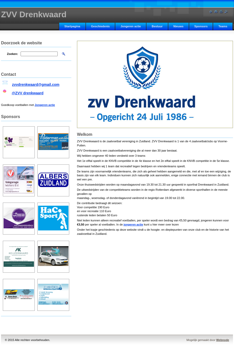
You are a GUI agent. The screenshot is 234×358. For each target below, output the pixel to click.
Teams (222, 26)
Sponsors (201, 26)
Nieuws (179, 26)
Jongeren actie (130, 26)
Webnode (222, 340)
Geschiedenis (100, 26)
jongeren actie (133, 224)
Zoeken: (12, 53)
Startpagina (72, 26)
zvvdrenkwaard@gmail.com (35, 84)
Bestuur (157, 26)
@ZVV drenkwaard (27, 93)
